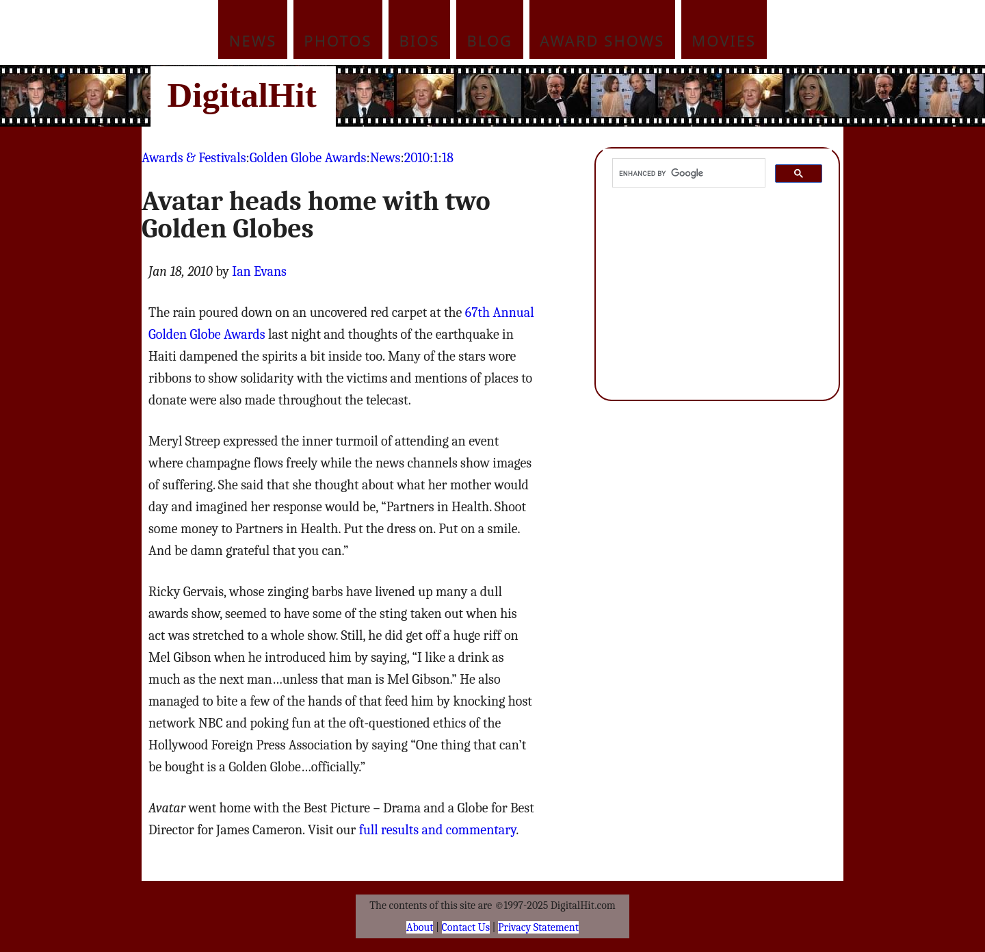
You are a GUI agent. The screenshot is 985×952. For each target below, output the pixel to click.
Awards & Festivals (194, 158)
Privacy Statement (538, 927)
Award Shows (602, 40)
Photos (337, 40)
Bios (419, 40)
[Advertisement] (585, 96)
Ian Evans (259, 271)
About (419, 927)
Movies (724, 40)
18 (448, 158)
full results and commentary (437, 830)
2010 (417, 158)
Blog (490, 40)
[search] (687, 173)
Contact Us (466, 927)
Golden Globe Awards (308, 158)
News (253, 40)
